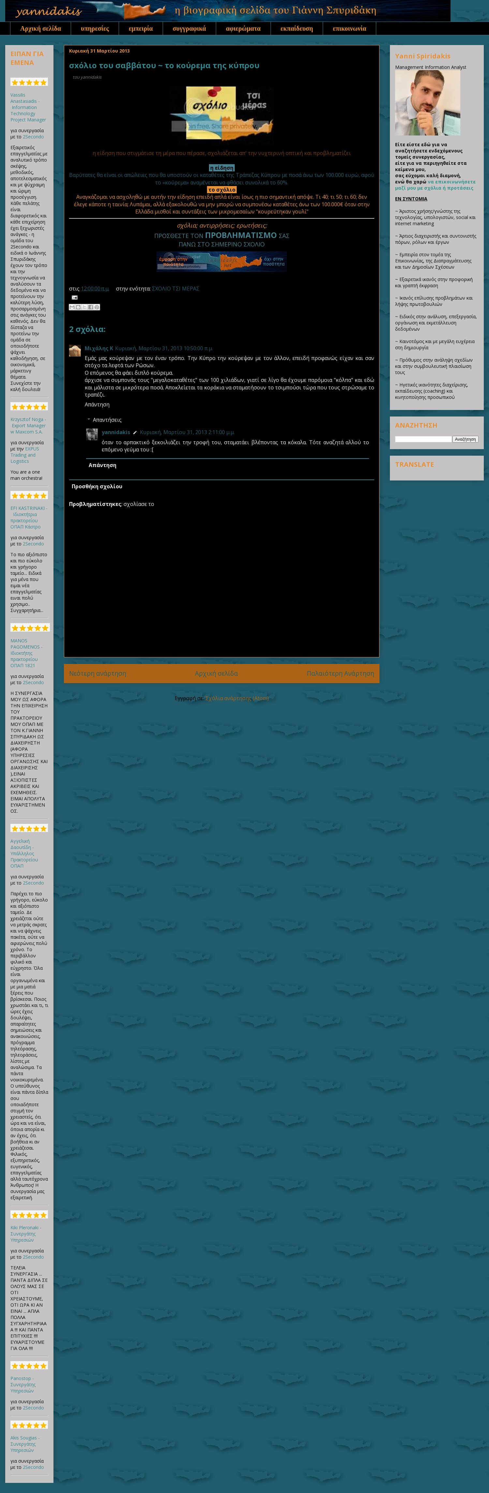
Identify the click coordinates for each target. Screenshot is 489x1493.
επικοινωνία (349, 28)
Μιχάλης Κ (99, 348)
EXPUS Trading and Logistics (24, 455)
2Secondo (33, 137)
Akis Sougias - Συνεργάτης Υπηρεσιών (25, 1444)
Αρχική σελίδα (40, 28)
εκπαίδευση (297, 28)
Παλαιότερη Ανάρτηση (340, 673)
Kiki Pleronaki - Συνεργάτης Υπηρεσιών (25, 1233)
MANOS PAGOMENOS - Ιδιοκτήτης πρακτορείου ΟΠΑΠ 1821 (26, 652)
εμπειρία (141, 28)
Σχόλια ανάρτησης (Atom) (237, 698)
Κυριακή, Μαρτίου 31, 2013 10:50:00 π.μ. (164, 348)
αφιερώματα (243, 28)
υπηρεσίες (95, 28)
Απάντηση (97, 404)
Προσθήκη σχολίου (97, 486)
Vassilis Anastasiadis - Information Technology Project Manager (28, 107)
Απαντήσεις (107, 419)
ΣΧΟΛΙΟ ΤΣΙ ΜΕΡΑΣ (176, 288)
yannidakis (116, 432)
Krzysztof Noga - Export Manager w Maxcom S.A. (28, 425)
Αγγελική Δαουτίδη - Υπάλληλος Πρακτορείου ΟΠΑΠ (24, 853)
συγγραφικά (189, 28)
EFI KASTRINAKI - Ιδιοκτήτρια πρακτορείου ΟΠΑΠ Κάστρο (29, 517)
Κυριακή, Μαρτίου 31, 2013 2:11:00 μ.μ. (187, 432)
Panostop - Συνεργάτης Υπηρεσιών (23, 1384)
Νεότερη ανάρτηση (97, 673)
